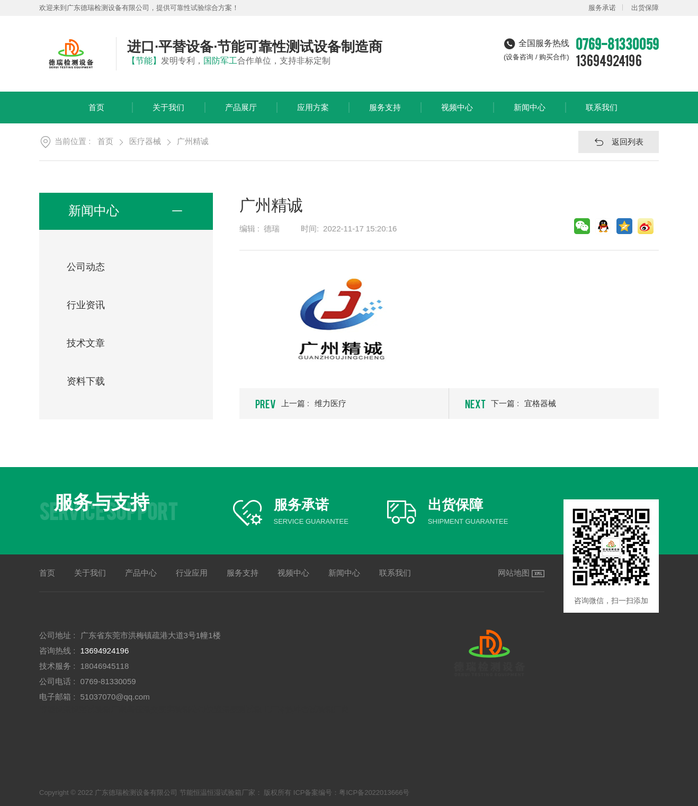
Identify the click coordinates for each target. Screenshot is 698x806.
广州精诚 (193, 141)
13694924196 (609, 59)
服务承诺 (602, 8)
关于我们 (168, 113)
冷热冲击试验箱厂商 (313, 709)
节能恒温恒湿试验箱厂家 (83, 709)
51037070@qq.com (115, 696)
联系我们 (602, 113)
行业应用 (192, 572)
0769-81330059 (108, 681)
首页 (96, 113)
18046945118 (104, 665)
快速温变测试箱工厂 (242, 709)
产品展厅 (241, 113)
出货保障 (645, 8)
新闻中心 (529, 113)
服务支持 (385, 113)
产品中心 (141, 572)
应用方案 (313, 113)
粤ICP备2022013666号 (374, 792)
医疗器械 (145, 141)
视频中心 (457, 113)
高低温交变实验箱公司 (166, 709)
